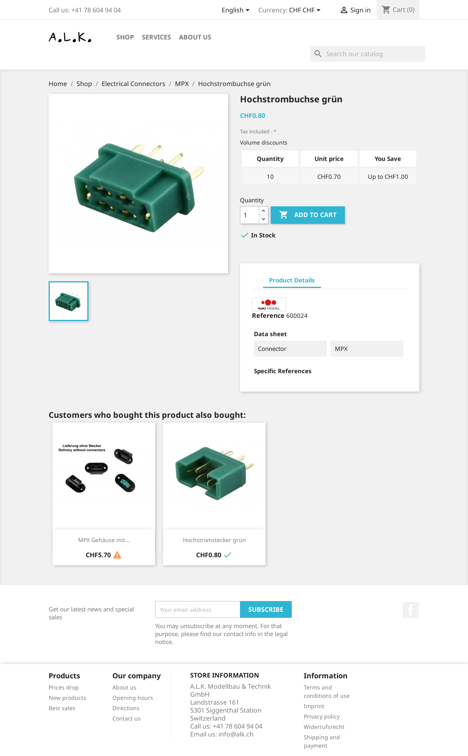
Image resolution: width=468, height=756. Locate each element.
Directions (126, 708)
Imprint (314, 706)
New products (67, 697)
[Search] (367, 54)
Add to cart (307, 215)
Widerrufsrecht (324, 727)
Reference (268, 315)
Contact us (126, 718)
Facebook (411, 610)
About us (195, 37)
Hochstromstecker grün (214, 540)
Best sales (62, 708)
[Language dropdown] (237, 11)
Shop (125, 37)
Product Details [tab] (292, 280)
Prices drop (64, 687)
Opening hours (132, 697)
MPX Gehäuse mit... (104, 540)
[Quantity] (249, 215)
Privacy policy (322, 716)
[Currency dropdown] (306, 11)
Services (156, 37)
